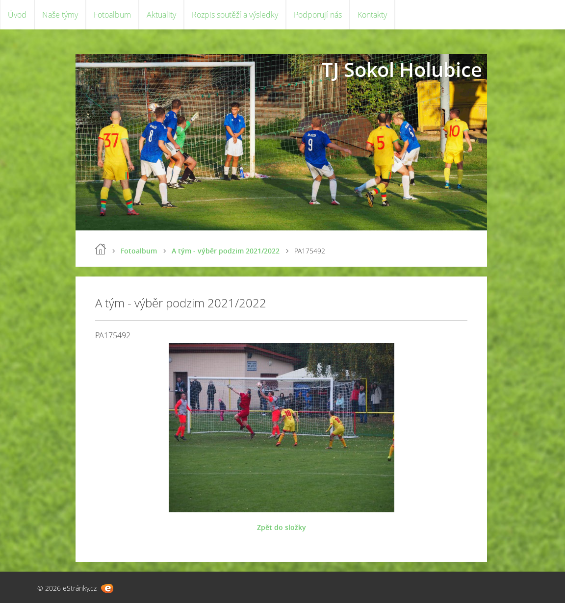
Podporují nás (318, 14)
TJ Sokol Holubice (402, 69)
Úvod (17, 14)
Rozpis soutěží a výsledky (235, 14)
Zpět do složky (281, 527)
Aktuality (161, 14)
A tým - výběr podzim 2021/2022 (226, 250)
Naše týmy (60, 14)
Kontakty (372, 14)
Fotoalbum (112, 14)
